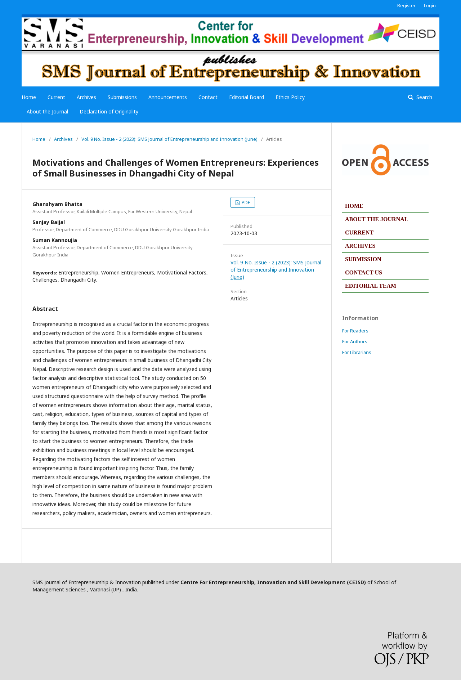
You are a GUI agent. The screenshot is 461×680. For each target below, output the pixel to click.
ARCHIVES (360, 246)
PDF (245, 202)
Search (423, 97)
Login (430, 5)
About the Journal (47, 111)
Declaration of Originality (109, 111)
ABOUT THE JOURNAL (376, 219)
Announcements (167, 97)
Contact (208, 97)
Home (29, 97)
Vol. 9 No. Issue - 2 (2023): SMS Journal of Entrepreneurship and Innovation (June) (169, 139)
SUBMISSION (363, 259)
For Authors (354, 341)
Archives (86, 97)
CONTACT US (363, 272)
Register (406, 5)
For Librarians (356, 352)
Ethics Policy (290, 97)
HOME (354, 206)
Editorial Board (246, 97)
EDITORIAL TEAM (370, 286)
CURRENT (359, 232)
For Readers (355, 330)
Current (56, 97)
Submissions (122, 97)
